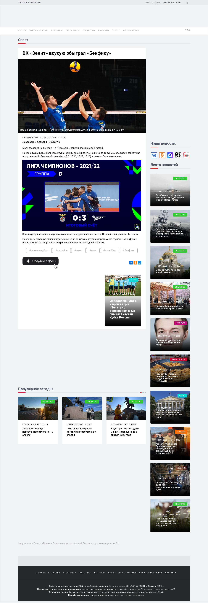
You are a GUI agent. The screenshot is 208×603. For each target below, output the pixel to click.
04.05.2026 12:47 (164, 266)
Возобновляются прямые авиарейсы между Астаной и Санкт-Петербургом (170, 198)
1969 (178, 192)
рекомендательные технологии (128, 597)
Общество (89, 30)
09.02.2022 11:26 (48, 138)
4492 (178, 515)
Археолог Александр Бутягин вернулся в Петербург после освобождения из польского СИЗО (166, 449)
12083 (132, 295)
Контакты (171, 574)
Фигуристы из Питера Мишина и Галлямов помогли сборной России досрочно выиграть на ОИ (73, 543)
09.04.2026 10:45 (75, 425)
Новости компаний (150, 574)
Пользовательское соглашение (157, 591)
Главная (40, 574)
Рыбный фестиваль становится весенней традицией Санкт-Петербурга (167, 378)
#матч (92, 251)
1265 (178, 266)
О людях (181, 432)
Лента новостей (38, 30)
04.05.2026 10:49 (164, 302)
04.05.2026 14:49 (164, 226)
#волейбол (109, 251)
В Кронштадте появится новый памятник (168, 271)
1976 (178, 404)
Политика (57, 30)
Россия (22, 30)
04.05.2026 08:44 (164, 336)
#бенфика (128, 251)
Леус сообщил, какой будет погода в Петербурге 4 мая (170, 307)
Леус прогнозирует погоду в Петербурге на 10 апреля (38, 432)
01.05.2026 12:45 (164, 515)
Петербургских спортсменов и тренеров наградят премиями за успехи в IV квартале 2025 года (169, 413)
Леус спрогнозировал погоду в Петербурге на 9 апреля (81, 432)
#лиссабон (61, 251)
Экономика (72, 30)
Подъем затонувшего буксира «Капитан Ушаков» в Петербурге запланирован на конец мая (170, 233)
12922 (88, 425)
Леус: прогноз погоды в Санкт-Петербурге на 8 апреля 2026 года (125, 432)
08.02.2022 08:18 (118, 295)
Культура (103, 30)
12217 (132, 425)
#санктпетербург (38, 251)
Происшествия (131, 30)
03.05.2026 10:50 (164, 404)
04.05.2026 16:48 (164, 192)
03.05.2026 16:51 (164, 370)
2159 (178, 479)
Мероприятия (178, 360)
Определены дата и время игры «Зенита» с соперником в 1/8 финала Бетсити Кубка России (122, 310)
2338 (178, 440)
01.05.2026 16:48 (164, 440)
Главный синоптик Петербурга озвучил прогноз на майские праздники (166, 522)
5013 (178, 302)
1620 (178, 226)
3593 (178, 336)
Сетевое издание (117, 588)
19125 (44, 425)
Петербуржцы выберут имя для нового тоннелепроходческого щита (170, 486)
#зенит (78, 251)
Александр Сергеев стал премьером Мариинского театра (169, 343)
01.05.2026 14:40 (164, 479)
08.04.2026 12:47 (119, 425)
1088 (178, 370)
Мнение (181, 468)
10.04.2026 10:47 (31, 425)
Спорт (116, 30)
